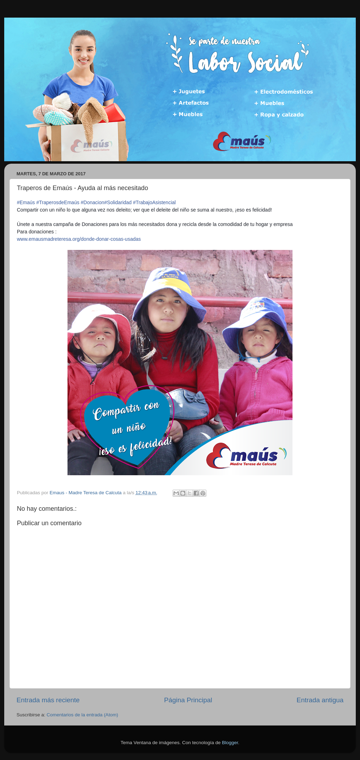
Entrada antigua (320, 700)
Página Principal (188, 700)
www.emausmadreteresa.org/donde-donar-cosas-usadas (79, 239)
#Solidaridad (118, 202)
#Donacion (92, 202)
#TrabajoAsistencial (154, 202)
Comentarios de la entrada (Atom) (82, 714)
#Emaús (26, 202)
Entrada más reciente (48, 700)
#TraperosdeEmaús (57, 202)
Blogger (230, 742)
